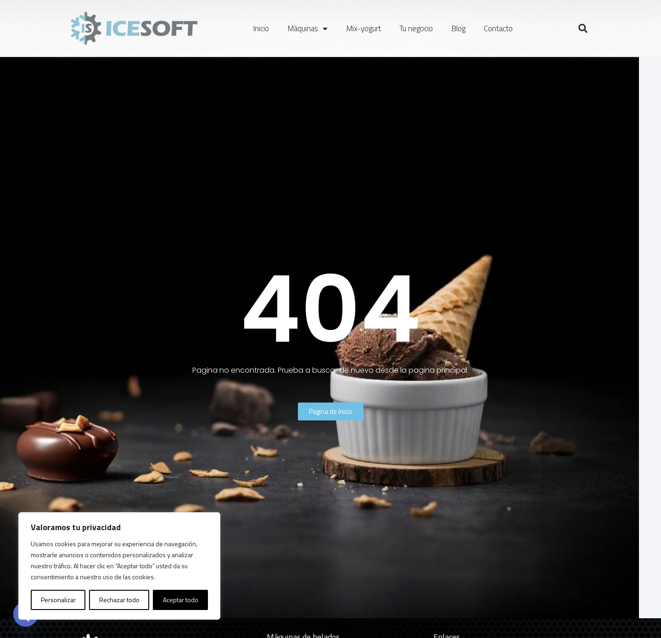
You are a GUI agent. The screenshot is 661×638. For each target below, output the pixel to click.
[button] (583, 28)
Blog (458, 28)
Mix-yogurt (363, 28)
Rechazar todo (119, 599)
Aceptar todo (180, 599)
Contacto (498, 28)
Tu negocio (416, 28)
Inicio (261, 28)
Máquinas (307, 28)
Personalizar (58, 599)
